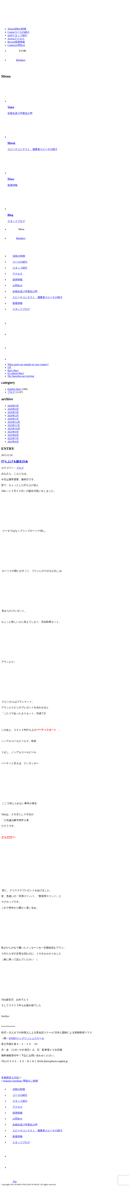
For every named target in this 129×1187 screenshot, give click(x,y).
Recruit (16, 42)
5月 (9, 367)
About (16, 28)
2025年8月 (13, 435)
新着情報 (14, 303)
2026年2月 (13, 415)
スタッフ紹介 (17, 267)
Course (18, 32)
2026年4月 (13, 409)
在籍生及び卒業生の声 (22, 291)
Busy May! (13, 370)
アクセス (14, 273)
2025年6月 (13, 441)
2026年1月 (13, 418)
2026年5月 (13, 405)
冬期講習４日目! (10, 1077)
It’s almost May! (15, 373)
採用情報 (14, 279)
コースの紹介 (17, 262)
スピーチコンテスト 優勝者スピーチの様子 (34, 297)
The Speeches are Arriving (20, 376)
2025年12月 (13, 422)
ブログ (11, 392)
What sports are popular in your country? (28, 364)
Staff (17, 35)
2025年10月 (13, 428)
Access (16, 38)
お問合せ (14, 285)
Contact (16, 45)
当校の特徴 (16, 256)
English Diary (14, 389)
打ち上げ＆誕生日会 (14, 461)
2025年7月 (13, 438)
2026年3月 (13, 412)
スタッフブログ (18, 309)
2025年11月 (13, 425)
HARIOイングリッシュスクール (26, 1038)
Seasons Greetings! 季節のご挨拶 (20, 1080)
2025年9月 (13, 432)
